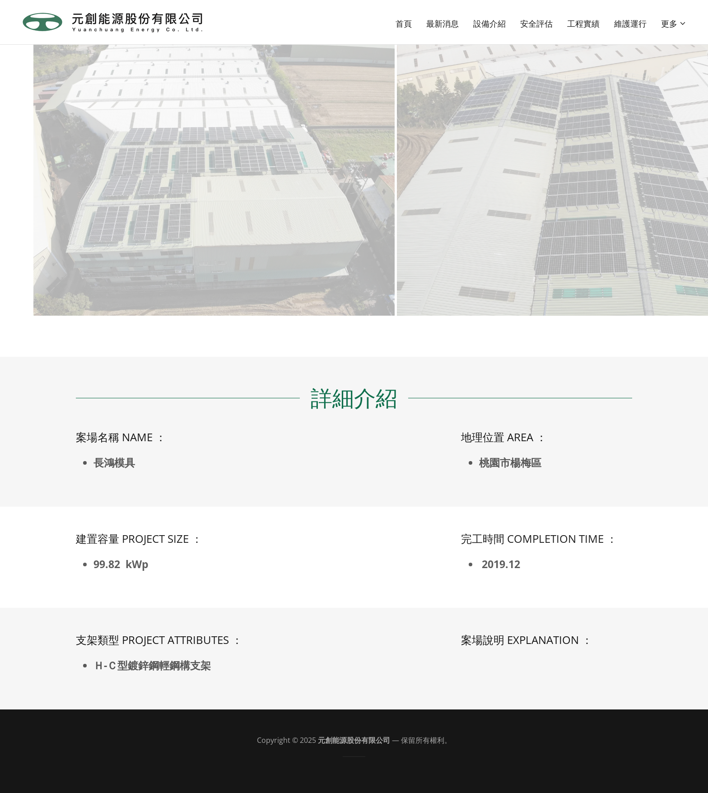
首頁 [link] (404, 23)
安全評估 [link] (536, 23)
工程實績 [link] (583, 23)
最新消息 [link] (442, 23)
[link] (113, 21)
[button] (673, 23)
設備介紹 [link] (489, 23)
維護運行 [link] (630, 23)
